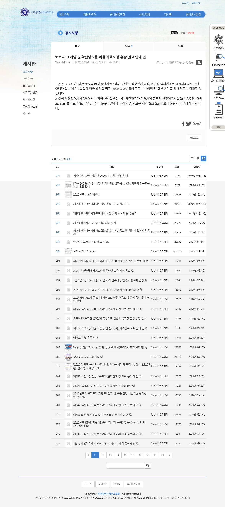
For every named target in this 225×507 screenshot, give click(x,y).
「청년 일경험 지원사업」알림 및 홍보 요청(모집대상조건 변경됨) (108, 347)
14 (117, 455)
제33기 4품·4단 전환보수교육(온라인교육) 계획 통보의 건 (105, 433)
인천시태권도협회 (63, 62)
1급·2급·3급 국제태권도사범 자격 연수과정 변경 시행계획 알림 (108, 280)
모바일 (117, 484)
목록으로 (194, 137)
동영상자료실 (30, 106)
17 (140, 455)
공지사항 (28, 71)
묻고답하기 (29, 85)
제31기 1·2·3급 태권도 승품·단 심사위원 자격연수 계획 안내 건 (108, 328)
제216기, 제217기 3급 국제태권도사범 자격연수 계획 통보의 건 (109, 261)
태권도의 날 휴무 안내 (85, 337)
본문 (77, 46)
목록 (180, 46)
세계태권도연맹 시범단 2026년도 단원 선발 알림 (100, 175)
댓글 (128, 46)
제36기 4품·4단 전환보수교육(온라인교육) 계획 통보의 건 (105, 309)
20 (162, 455)
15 (125, 455)
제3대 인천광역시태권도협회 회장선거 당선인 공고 (101, 203)
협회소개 (64, 14)
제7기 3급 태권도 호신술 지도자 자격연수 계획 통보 (102, 385)
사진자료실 (29, 99)
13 (110, 455)
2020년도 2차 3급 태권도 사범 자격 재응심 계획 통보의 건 (106, 289)
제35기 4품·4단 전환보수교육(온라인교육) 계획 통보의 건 (105, 376)
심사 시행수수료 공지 (85, 251)
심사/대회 (144, 14)
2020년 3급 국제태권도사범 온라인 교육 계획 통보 (101, 270)
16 (132, 455)
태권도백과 (89, 14)
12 (102, 455)
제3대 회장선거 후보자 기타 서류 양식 (94, 222)
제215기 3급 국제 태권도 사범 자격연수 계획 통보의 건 (104, 443)
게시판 (168, 14)
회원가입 (196, 3)
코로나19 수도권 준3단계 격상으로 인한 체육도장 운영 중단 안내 (109, 318)
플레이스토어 (133, 484)
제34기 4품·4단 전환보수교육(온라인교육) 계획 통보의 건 (105, 405)
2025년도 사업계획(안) (86, 194)
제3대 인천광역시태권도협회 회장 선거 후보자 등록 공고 (105, 213)
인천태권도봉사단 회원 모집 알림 (91, 241)
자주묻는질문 (30, 92)
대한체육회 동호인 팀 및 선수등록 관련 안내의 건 (100, 414)
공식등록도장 (117, 14)
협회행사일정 (193, 14)
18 (147, 455)
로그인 (185, 3)
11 (95, 455)
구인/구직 (28, 78)
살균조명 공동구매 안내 (86, 356)
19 (155, 455)
